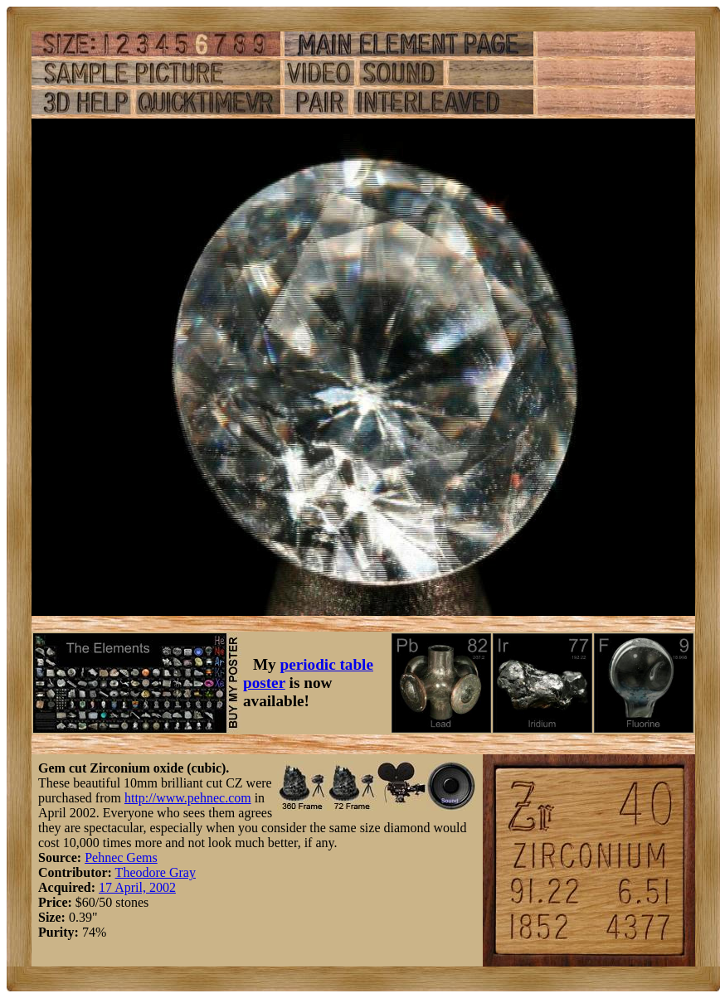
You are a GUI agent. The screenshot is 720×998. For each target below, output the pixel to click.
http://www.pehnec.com (187, 798)
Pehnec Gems (121, 857)
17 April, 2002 (137, 887)
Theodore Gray (155, 872)
